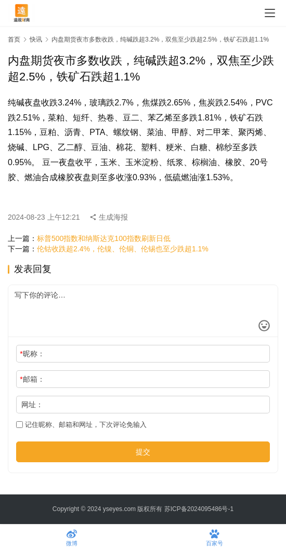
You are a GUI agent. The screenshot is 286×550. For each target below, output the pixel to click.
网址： (32, 404)
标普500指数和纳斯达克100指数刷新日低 (104, 238)
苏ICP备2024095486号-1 (198, 509)
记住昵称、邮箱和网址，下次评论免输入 (81, 424)
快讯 (36, 39)
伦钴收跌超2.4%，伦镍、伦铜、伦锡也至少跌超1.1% (123, 249)
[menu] (270, 13)
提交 (143, 452)
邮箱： (32, 379)
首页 (14, 39)
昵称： (32, 354)
